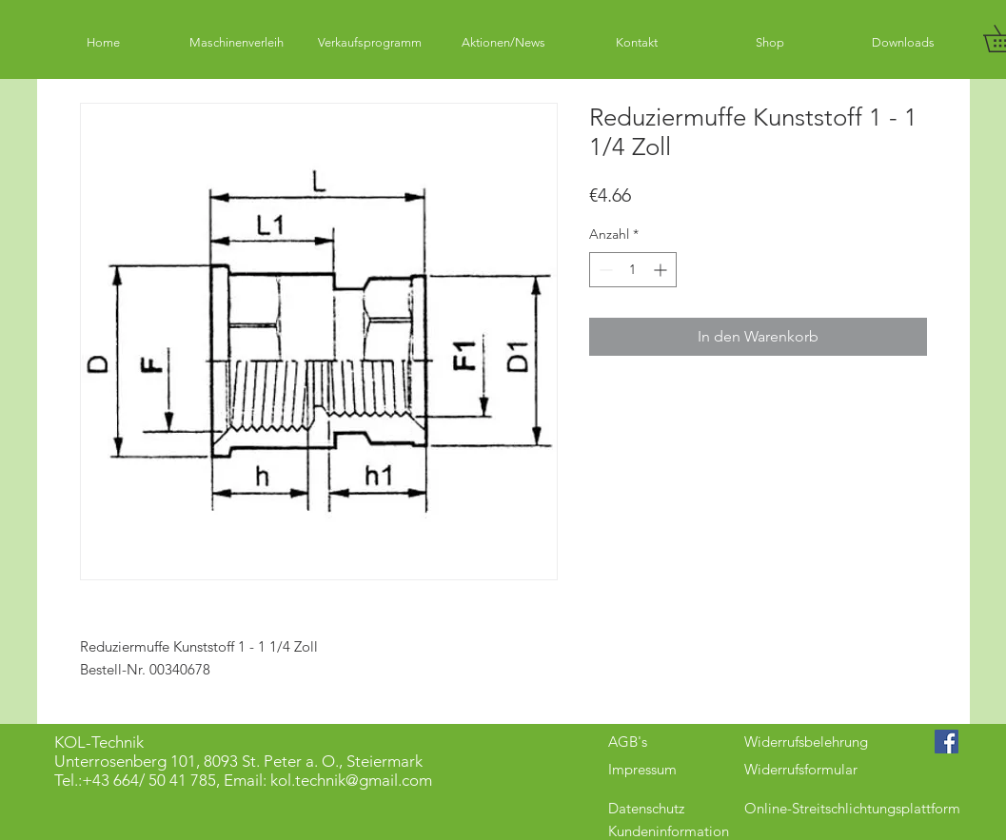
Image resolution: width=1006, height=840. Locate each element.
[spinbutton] (633, 269)
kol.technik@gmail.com (351, 780)
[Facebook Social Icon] (946, 741)
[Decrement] (604, 269)
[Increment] (662, 269)
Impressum (642, 769)
